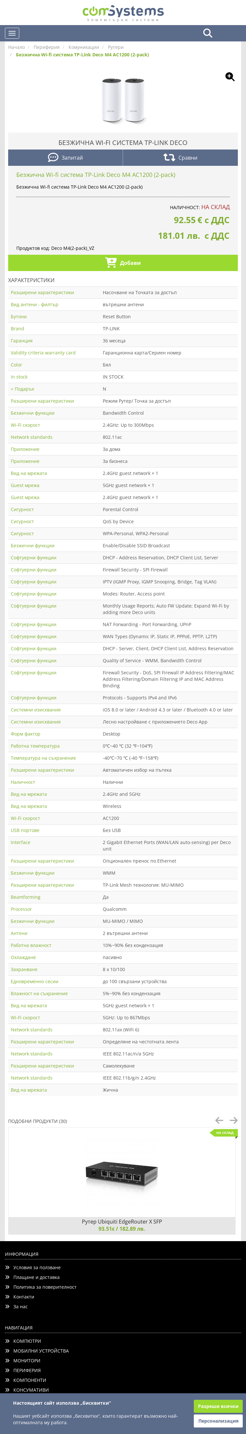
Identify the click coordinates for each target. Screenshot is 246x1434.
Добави (123, 263)
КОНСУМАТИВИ (27, 1390)
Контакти (19, 1297)
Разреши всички (218, 1406)
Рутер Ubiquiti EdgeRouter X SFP (122, 1221)
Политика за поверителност (41, 1287)
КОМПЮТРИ (23, 1341)
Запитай (65, 158)
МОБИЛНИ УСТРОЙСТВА (37, 1351)
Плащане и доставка (32, 1277)
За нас (16, 1306)
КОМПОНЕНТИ (25, 1380)
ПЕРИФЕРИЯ (23, 1370)
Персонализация (218, 1421)
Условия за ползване (33, 1267)
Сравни (180, 158)
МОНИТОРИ (22, 1360)
